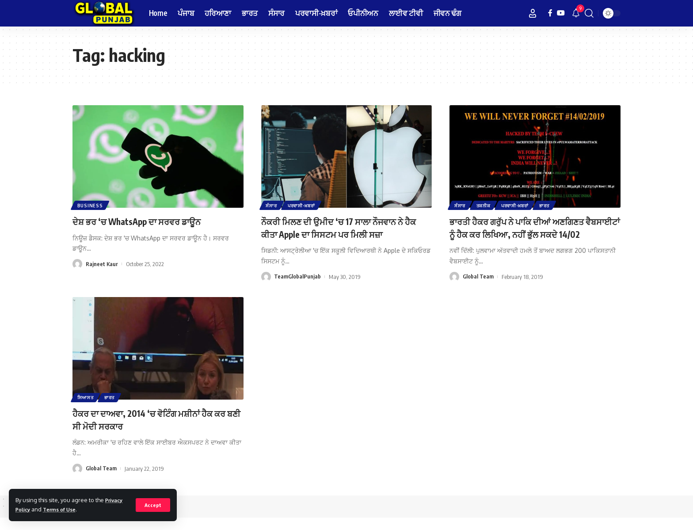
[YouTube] (561, 13)
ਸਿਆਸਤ (86, 409)
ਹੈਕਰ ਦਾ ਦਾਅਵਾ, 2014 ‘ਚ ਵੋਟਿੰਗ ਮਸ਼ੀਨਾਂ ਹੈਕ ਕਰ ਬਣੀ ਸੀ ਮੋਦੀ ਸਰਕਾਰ (153, 431)
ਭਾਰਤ (548, 205)
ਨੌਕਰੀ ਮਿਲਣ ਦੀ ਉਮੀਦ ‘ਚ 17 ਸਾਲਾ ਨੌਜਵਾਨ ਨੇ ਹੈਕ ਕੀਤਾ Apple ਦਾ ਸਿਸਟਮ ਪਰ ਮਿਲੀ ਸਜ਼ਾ (343, 227)
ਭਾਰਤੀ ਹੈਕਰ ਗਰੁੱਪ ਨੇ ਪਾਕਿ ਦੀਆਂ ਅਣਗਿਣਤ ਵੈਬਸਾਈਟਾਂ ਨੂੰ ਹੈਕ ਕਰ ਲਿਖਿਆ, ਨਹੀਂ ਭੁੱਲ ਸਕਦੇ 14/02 (532, 233)
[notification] (575, 13)
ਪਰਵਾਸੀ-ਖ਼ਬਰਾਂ (303, 205)
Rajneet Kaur (102, 263)
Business (90, 205)
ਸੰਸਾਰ (272, 205)
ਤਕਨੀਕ (485, 205)
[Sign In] (532, 13)
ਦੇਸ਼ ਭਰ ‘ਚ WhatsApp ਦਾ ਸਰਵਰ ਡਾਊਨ (146, 221)
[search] (589, 13)
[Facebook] (550, 13)
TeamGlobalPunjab (297, 276)
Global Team (478, 289)
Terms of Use (64, 509)
